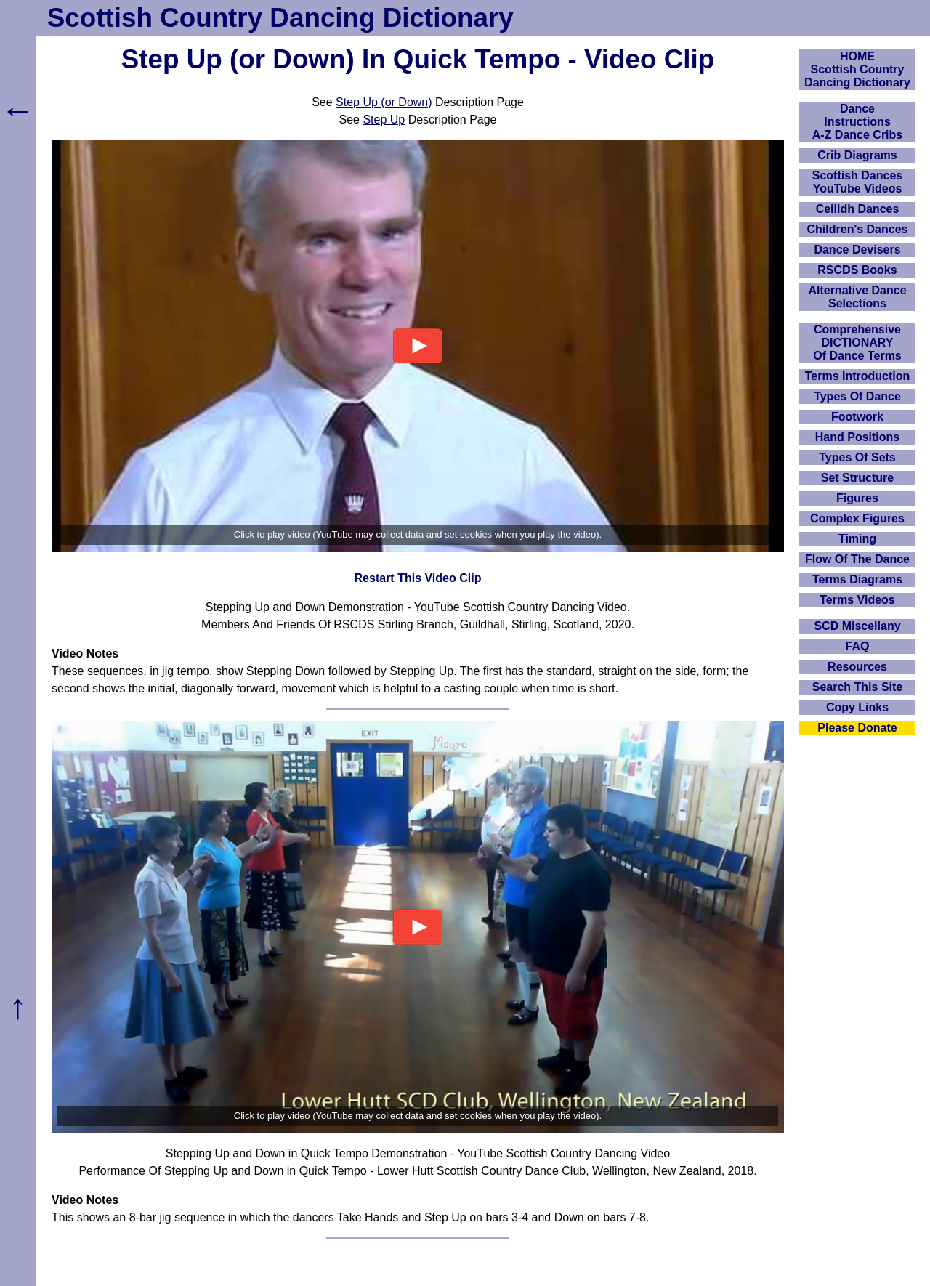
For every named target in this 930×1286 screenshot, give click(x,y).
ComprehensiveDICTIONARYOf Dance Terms (857, 342)
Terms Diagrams (857, 579)
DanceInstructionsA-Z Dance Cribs (857, 121)
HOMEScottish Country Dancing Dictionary (857, 69)
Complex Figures (857, 518)
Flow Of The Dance (857, 559)
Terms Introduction (857, 376)
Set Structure (857, 478)
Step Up (384, 119)
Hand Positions (857, 437)
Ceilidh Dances (857, 209)
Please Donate (857, 727)
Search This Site (857, 687)
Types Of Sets (857, 457)
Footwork (857, 417)
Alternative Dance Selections (857, 297)
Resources (857, 666)
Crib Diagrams (857, 155)
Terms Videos (857, 600)
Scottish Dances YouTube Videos (857, 182)
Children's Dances (857, 229)
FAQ (858, 646)
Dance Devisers (857, 249)
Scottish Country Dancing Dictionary (280, 18)
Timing (857, 539)
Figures (857, 498)
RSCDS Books (857, 270)
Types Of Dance (857, 396)
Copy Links (857, 707)
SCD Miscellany (857, 626)
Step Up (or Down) (384, 102)
